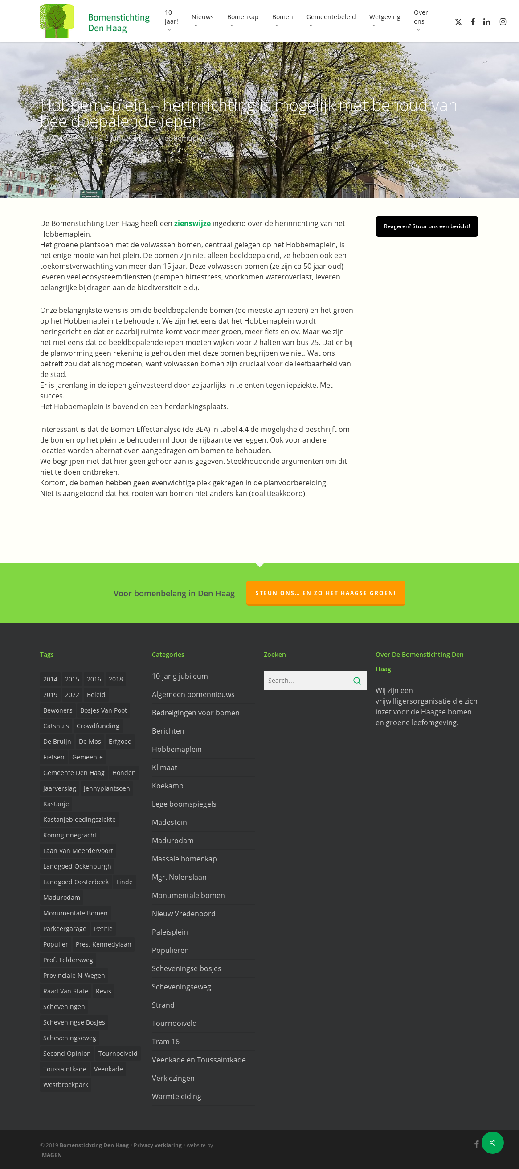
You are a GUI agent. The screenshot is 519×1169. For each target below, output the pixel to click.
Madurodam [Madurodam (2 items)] (61, 897)
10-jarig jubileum (180, 676)
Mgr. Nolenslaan (179, 877)
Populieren (170, 950)
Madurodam (173, 840)
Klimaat (164, 767)
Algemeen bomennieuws (193, 694)
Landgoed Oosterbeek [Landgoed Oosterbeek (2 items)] (76, 882)
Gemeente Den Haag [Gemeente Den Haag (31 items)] (74, 772)
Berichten (168, 731)
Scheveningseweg (181, 987)
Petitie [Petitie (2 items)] (103, 928)
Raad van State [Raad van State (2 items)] (65, 991)
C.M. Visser (68, 138)
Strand (163, 1005)
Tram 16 (166, 1041)
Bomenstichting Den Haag (94, 1145)
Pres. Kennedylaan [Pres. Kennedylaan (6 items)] (103, 944)
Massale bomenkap (184, 859)
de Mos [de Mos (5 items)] (90, 741)
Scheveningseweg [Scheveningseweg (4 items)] (69, 1038)
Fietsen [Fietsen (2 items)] (54, 757)
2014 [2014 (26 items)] (50, 679)
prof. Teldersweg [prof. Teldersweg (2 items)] (68, 960)
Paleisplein (170, 932)
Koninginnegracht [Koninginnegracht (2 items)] (70, 835)
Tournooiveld (174, 1023)
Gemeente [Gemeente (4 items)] (87, 757)
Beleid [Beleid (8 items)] (96, 694)
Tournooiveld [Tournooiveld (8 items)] (118, 1053)
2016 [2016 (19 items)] (94, 679)
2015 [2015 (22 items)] (72, 679)
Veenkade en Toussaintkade (199, 1060)
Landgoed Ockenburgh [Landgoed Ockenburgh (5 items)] (77, 866)
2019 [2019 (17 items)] (50, 694)
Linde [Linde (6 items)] (124, 882)
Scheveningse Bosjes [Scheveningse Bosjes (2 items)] (74, 1022)
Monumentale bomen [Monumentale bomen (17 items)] (75, 913)
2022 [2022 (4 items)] (72, 694)
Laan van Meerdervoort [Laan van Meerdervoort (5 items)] (78, 850)
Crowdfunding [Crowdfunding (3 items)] (98, 726)
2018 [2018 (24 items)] (116, 679)
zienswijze (192, 223)
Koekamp (168, 786)
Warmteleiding (176, 1096)
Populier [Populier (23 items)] (55, 944)
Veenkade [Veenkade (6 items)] (108, 1069)
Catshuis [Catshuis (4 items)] (56, 726)
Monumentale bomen (188, 895)
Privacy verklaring (158, 1145)
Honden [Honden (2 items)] (124, 772)
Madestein (169, 822)
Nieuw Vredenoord (184, 914)
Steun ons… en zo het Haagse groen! (326, 593)
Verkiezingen (173, 1078)
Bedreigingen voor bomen (196, 713)
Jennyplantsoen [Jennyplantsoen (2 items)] (107, 788)
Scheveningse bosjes (186, 968)
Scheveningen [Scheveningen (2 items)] (64, 1006)
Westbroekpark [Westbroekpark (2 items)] (65, 1084)
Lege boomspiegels (184, 804)
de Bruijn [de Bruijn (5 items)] (57, 741)
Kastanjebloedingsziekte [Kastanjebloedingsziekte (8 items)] (79, 819)
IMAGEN (51, 1155)
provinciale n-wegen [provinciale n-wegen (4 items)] (74, 975)
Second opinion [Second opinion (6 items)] (67, 1053)
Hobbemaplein (184, 138)
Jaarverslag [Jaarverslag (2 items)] (59, 788)
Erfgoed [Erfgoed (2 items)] (120, 741)
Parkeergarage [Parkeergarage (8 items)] (64, 928)
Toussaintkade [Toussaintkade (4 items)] (64, 1069)
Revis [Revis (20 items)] (103, 991)
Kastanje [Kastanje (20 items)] (56, 804)
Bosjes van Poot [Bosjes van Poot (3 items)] (103, 710)
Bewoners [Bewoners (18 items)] (58, 710)
